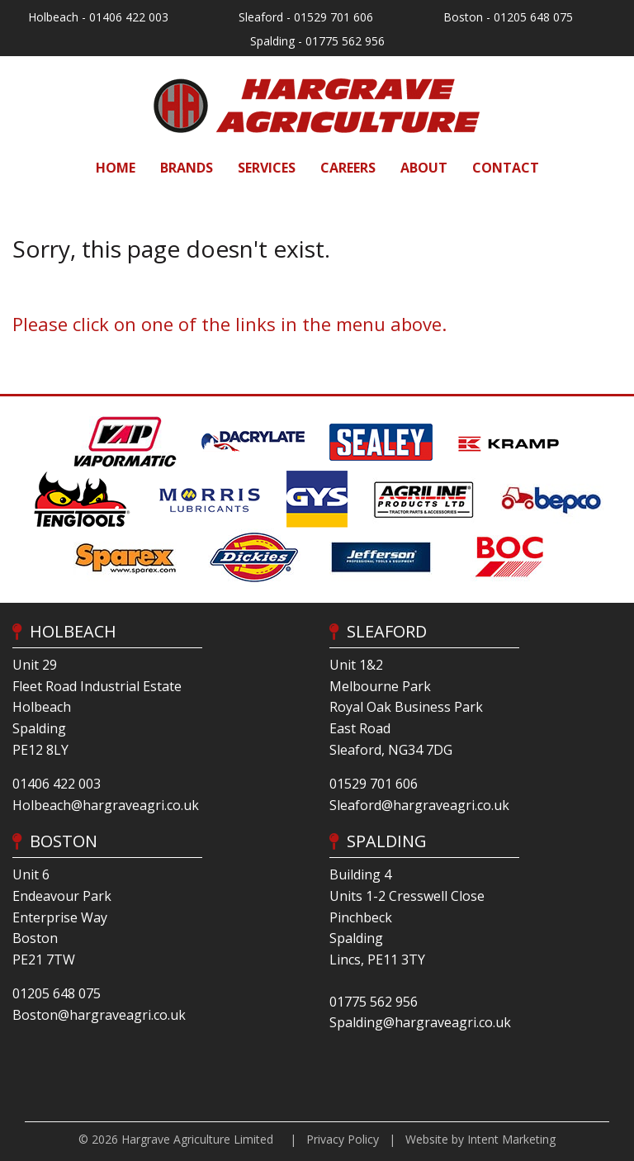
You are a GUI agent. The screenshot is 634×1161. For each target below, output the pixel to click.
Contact (505, 168)
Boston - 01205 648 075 (508, 17)
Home (115, 168)
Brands (186, 168)
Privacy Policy (342, 1139)
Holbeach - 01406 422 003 (98, 17)
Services (267, 168)
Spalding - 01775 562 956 (317, 41)
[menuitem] (115, 168)
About (423, 168)
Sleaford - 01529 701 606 (306, 17)
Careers (348, 168)
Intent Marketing (511, 1139)
